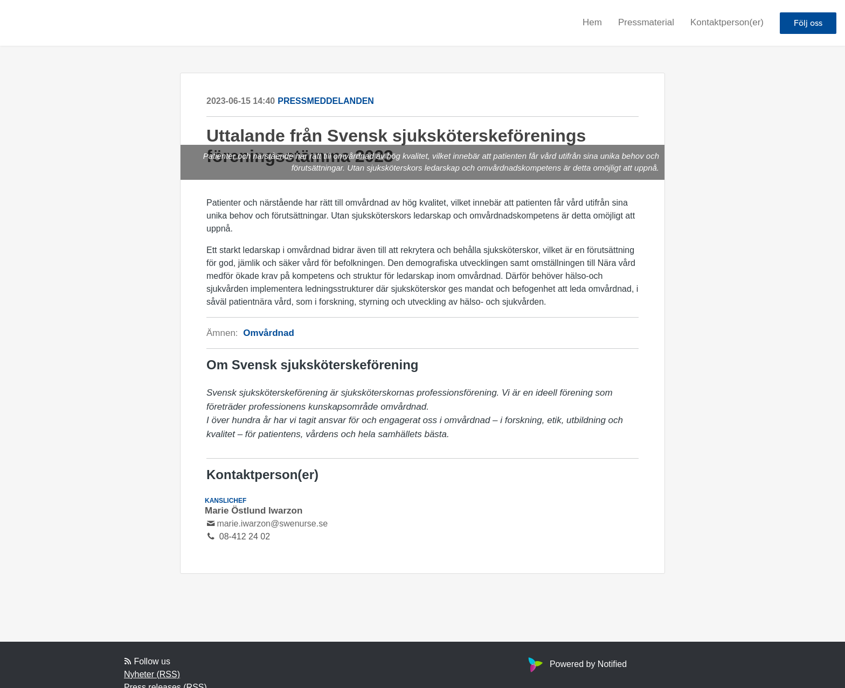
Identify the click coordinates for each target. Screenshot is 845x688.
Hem (592, 22)
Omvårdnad (268, 333)
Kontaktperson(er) (727, 22)
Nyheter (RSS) (152, 674)
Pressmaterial (646, 22)
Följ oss (808, 23)
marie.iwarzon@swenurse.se (272, 523)
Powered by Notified (576, 664)
